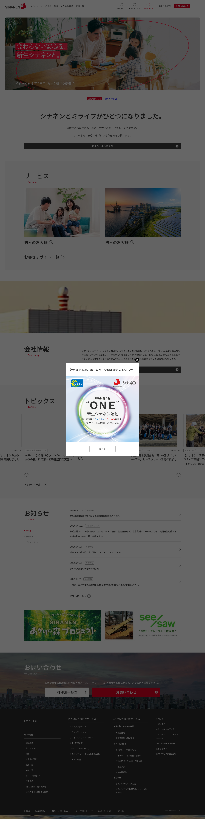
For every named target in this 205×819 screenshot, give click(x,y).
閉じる (102, 449)
